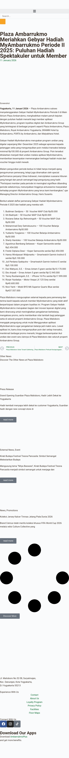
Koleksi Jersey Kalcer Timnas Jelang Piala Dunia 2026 (26, 516)
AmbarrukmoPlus (18, 736)
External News (7, 450)
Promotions (12, 510)
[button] (34, 11)
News (2, 510)
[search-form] (34, 16)
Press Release (7, 389)
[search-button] (2, 21)
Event (17, 450)
